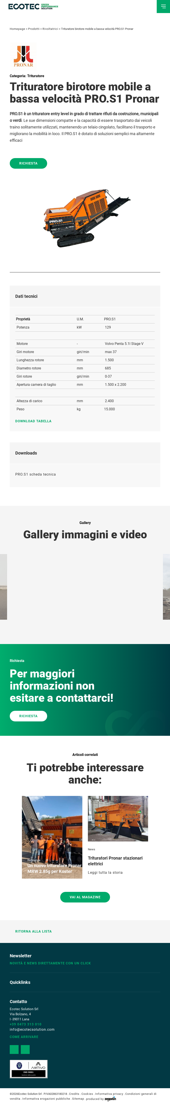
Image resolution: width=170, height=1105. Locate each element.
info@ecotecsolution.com (32, 1029)
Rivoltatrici (50, 29)
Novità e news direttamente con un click (50, 963)
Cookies (87, 1093)
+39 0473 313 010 (26, 1024)
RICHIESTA (28, 716)
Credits (74, 1093)
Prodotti (34, 29)
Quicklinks (20, 982)
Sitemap (78, 1099)
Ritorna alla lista (31, 931)
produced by (101, 1099)
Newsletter (20, 955)
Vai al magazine (85, 897)
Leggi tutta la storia (105, 872)
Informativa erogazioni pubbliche (46, 1099)
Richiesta (28, 163)
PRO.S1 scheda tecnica (35, 474)
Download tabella (35, 421)
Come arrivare (24, 1037)
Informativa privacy (109, 1093)
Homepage (17, 29)
